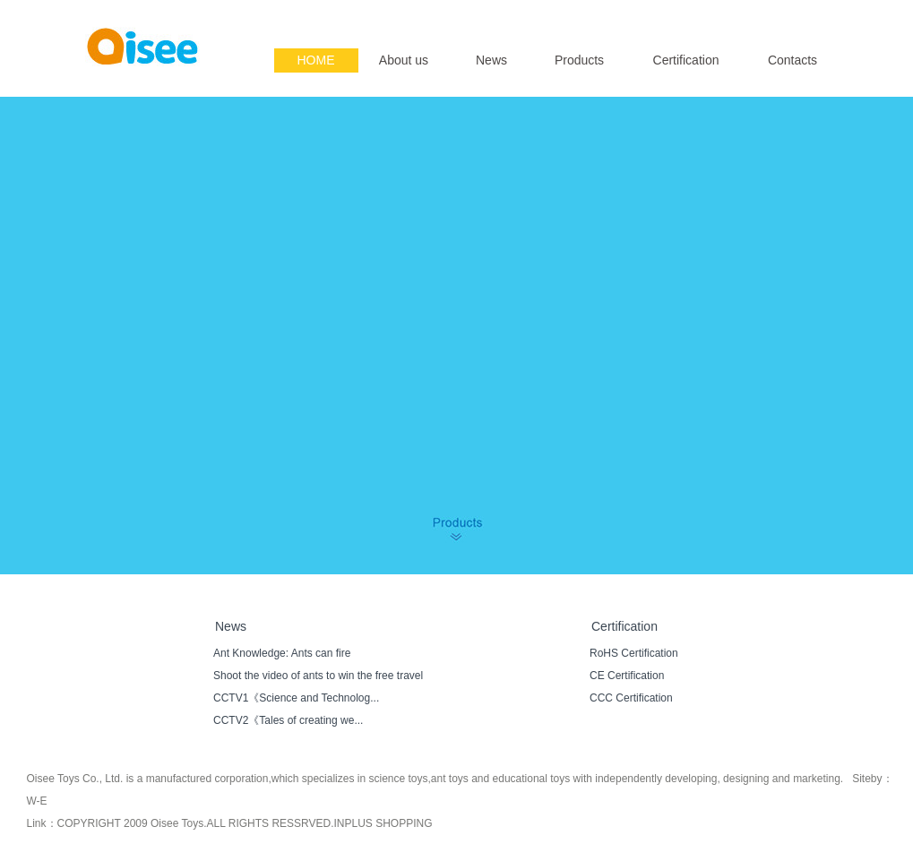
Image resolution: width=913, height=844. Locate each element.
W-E (37, 801)
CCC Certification (631, 698)
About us (403, 60)
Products (579, 60)
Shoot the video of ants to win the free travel (318, 675)
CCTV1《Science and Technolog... (296, 698)
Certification (686, 60)
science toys (397, 778)
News (491, 60)
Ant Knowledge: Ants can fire (281, 653)
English (773, 14)
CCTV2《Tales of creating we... (288, 720)
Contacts (792, 60)
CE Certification (627, 675)
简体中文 (821, 14)
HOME (316, 60)
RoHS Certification (634, 653)
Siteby (867, 778)
